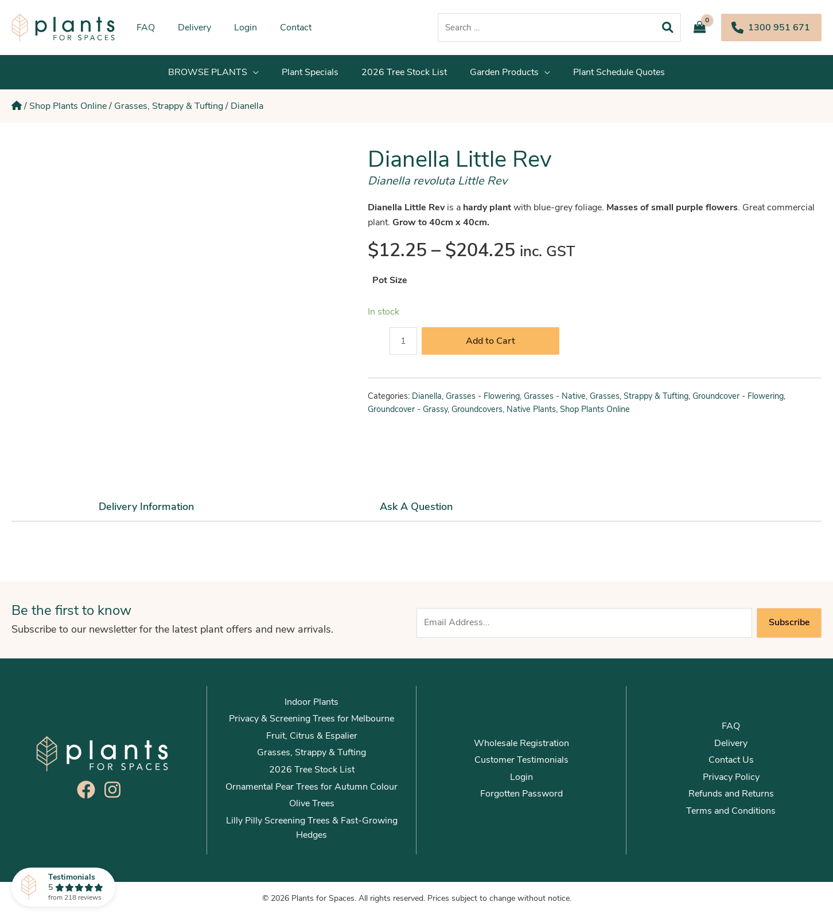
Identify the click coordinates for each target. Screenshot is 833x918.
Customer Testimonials (521, 763)
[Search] (668, 27)
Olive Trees (311, 807)
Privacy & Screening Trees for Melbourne (311, 722)
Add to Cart (490, 344)
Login (521, 780)
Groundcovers (477, 412)
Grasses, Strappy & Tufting (168, 107)
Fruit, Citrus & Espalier (311, 739)
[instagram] (115, 793)
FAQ (731, 729)
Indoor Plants (311, 705)
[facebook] (89, 793)
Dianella (247, 107)
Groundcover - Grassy (407, 412)
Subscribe (789, 625)
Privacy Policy (731, 780)
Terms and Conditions (731, 814)
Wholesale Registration (521, 746)
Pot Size (389, 283)
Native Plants (531, 412)
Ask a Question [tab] (416, 510)
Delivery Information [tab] (146, 510)
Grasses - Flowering (483, 399)
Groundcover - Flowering (738, 399)
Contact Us (731, 763)
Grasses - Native (555, 399)
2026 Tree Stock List (312, 773)
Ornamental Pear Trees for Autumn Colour (311, 790)
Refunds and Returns (731, 797)
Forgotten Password (521, 797)
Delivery (731, 746)
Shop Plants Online (68, 107)
